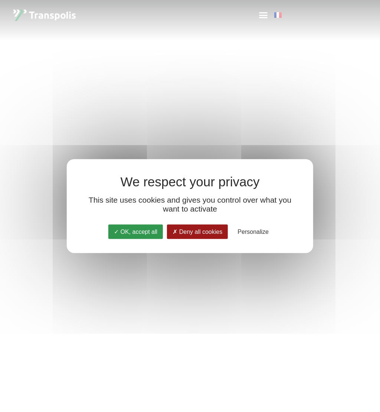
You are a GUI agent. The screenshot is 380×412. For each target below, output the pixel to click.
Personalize (253, 231)
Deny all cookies (197, 231)
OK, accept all (135, 231)
